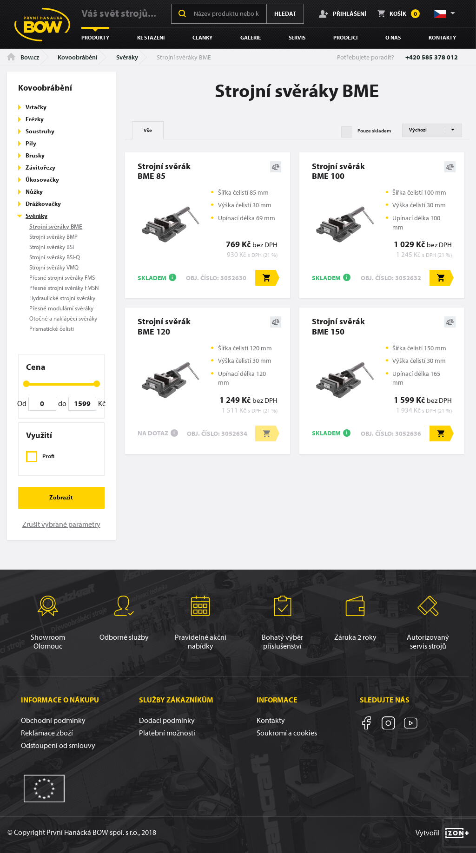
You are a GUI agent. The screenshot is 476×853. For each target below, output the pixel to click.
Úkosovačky (42, 179)
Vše (148, 130)
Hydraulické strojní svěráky (62, 298)
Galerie (250, 37)
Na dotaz (153, 433)
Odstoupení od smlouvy (58, 745)
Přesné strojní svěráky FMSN (64, 287)
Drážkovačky (43, 203)
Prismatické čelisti (51, 328)
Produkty (95, 37)
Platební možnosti (167, 732)
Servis (297, 37)
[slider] (26, 384)
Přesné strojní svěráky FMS (62, 277)
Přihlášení (342, 13)
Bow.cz (23, 57)
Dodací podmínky (167, 720)
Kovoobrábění (78, 57)
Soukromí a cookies (287, 732)
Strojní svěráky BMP (53, 236)
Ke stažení (151, 37)
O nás (393, 37)
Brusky (35, 155)
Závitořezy (40, 167)
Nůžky (34, 191)
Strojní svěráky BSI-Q (54, 257)
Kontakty (442, 37)
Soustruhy (40, 131)
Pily (31, 143)
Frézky (35, 119)
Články (202, 37)
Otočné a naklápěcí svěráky (63, 318)
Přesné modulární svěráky (61, 308)
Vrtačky (36, 107)
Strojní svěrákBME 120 (164, 326)
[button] (444, 13)
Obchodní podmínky (53, 720)
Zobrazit (61, 497)
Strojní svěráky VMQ (54, 267)
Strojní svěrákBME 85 (164, 171)
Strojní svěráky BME (55, 226)
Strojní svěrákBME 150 (338, 326)
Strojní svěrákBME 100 (338, 171)
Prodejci (345, 37)
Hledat (285, 13)
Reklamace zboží (47, 732)
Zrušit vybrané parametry (61, 524)
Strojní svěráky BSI (51, 246)
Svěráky (127, 57)
